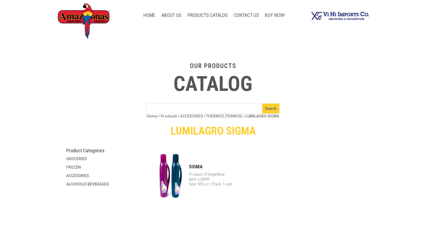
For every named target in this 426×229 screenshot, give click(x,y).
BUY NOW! (275, 15)
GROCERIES (76, 159)
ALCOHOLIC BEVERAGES (87, 184)
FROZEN (73, 167)
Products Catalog (207, 15)
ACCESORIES (191, 116)
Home (149, 15)
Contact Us (246, 15)
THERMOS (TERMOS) (224, 116)
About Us (171, 15)
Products (169, 116)
